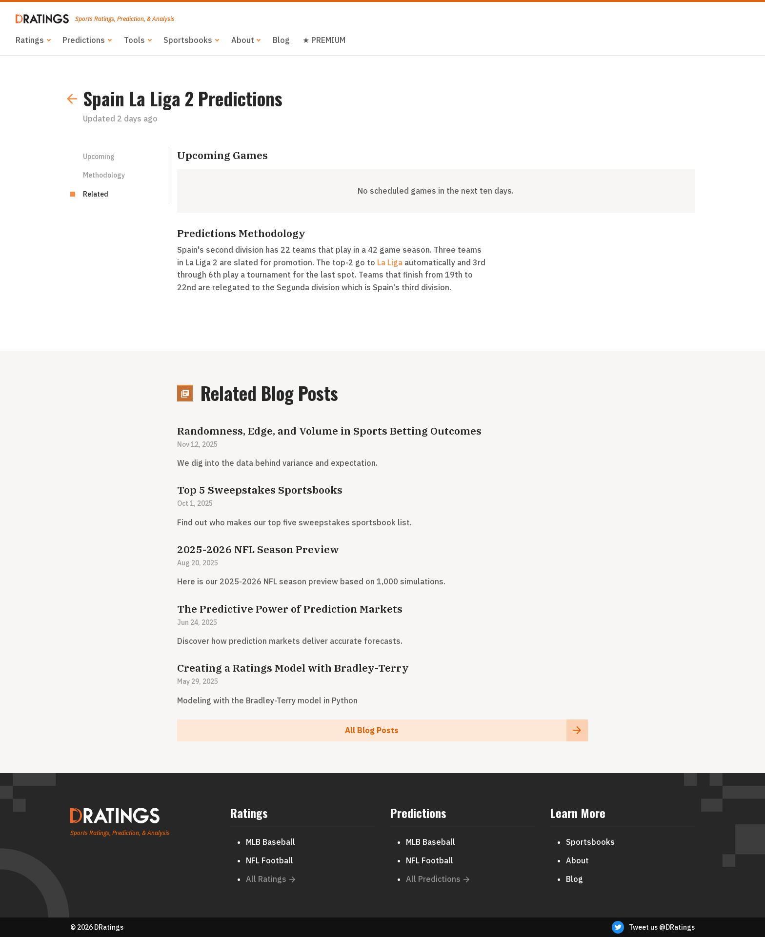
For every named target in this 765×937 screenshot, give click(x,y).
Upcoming (99, 156)
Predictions (83, 40)
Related (95, 194)
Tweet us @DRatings (653, 927)
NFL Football (269, 860)
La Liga (390, 262)
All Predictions (438, 879)
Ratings (30, 40)
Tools (134, 40)
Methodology (104, 175)
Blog (281, 40)
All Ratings (271, 879)
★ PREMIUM (323, 40)
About (242, 40)
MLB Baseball (270, 842)
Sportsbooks (187, 40)
